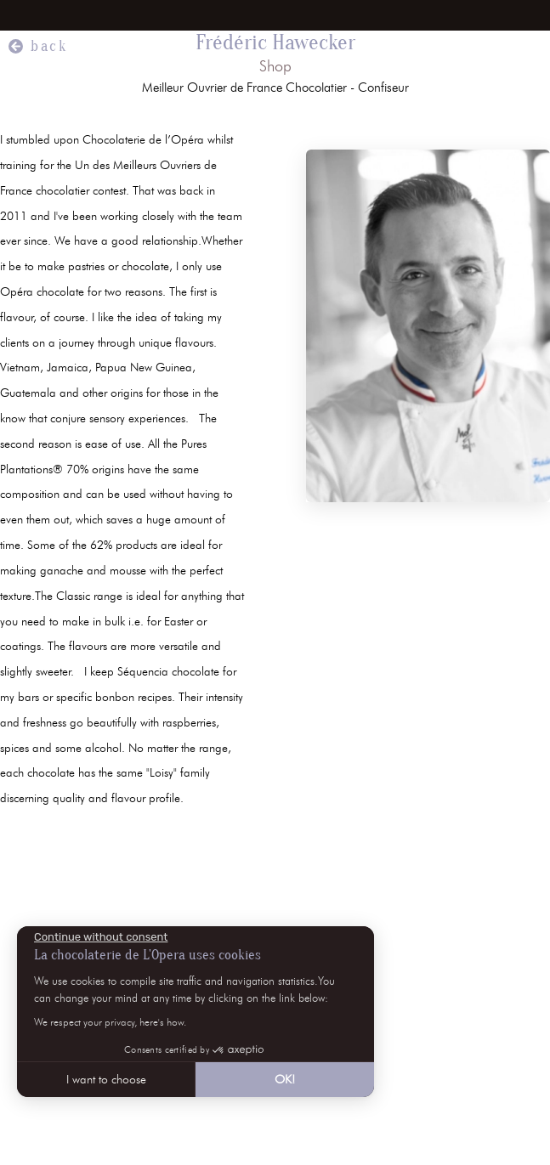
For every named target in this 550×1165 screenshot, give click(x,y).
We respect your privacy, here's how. (110, 1021)
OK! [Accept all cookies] (285, 1079)
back (49, 46)
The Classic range (80, 596)
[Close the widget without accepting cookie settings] (101, 937)
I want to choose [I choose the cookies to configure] (106, 1079)
